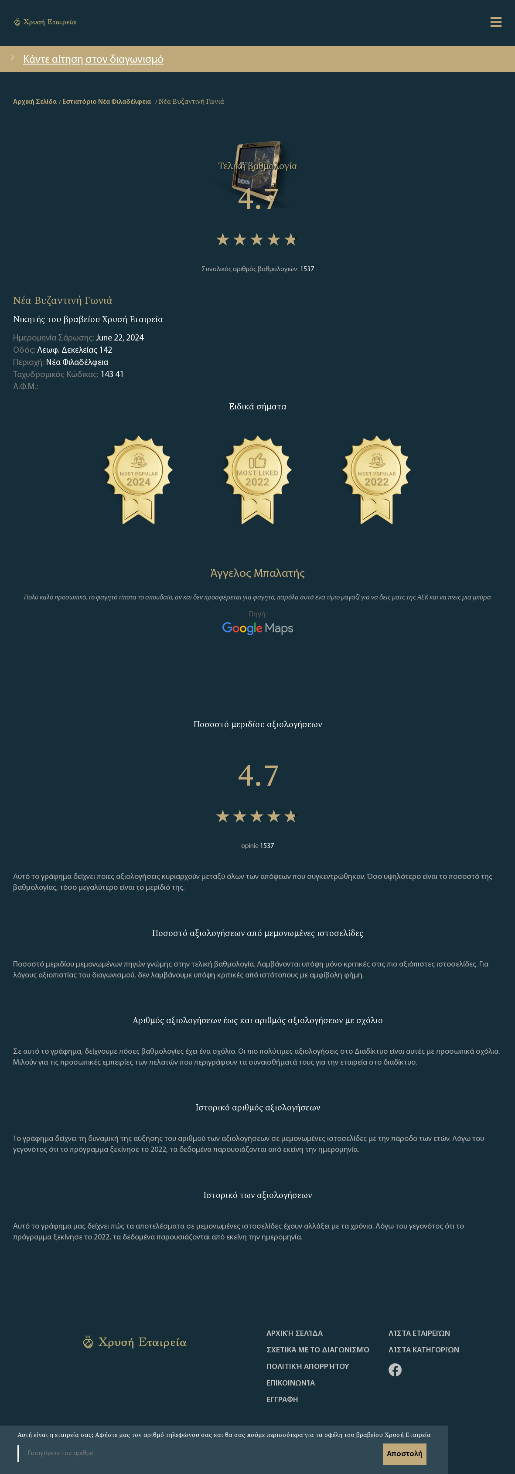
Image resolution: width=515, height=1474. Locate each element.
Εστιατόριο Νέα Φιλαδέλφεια (106, 102)
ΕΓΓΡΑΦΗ (282, 1400)
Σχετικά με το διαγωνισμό (317, 1351)
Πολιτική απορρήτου (307, 1367)
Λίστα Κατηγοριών (424, 1351)
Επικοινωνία (290, 1384)
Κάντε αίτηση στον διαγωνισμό (86, 59)
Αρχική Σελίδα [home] (35, 102)
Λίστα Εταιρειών (419, 1334)
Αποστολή (405, 1454)
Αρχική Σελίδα (294, 1334)
